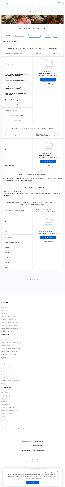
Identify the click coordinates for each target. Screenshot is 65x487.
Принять (32, 482)
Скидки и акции (6, 369)
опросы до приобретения (10, 384)
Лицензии (4, 404)
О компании (5, 398)
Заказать (6, 432)
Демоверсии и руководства (11, 346)
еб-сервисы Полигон (9, 319)
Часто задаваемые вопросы (10, 352)
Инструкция (36, 12)
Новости (4, 310)
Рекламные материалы (9, 355)
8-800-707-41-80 (38, 445)
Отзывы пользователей (9, 358)
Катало (4, 343)
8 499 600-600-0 (38, 449)
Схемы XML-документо (9, 325)
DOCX (7, 40)
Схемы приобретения (8, 375)
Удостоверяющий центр (9, 331)
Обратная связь (6, 416)
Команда (4, 401)
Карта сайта (5, 425)
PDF (16, 40)
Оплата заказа (6, 378)
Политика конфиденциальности (32, 486)
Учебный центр (6, 334)
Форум (3, 387)
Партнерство (5, 422)
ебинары (4, 313)
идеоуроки (5, 349)
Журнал (4, 316)
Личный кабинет (22, 432)
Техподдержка (6, 407)
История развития (7, 410)
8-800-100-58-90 (38, 454)
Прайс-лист (5, 372)
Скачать (27, 12)
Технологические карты (9, 328)
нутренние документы (9, 413)
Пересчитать (52, 36)
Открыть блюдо (48, 83)
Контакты (4, 395)
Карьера (4, 419)
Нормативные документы (10, 322)
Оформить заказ (7, 366)
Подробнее (53, 474)
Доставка (4, 381)
